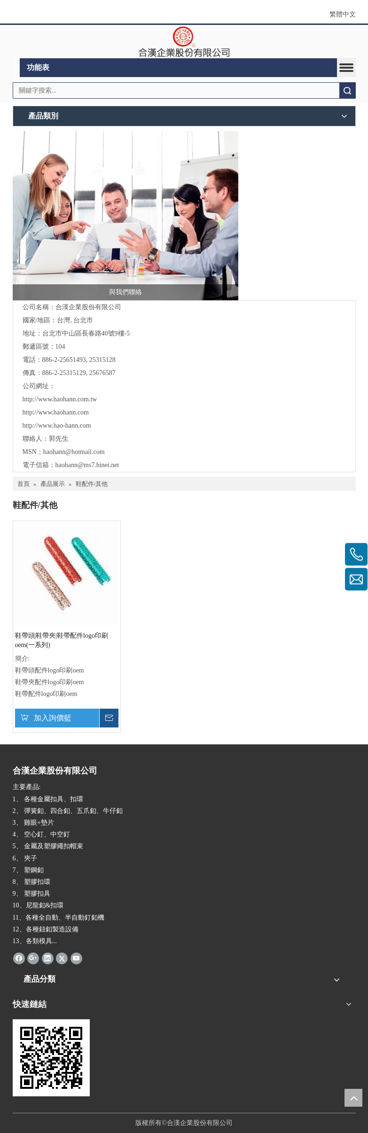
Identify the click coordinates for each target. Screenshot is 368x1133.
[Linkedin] (48, 958)
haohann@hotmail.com (74, 451)
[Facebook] (19, 958)
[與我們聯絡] (125, 215)
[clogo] (184, 41)
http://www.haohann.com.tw (60, 399)
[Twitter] (62, 958)
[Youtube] (76, 958)
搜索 (347, 90)
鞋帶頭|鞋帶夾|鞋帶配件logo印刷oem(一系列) (62, 640)
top (353, 1098)
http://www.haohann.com (56, 412)
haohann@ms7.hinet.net (87, 465)
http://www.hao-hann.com (57, 425)
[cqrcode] (51, 1057)
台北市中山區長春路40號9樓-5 (86, 333)
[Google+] (33, 958)
